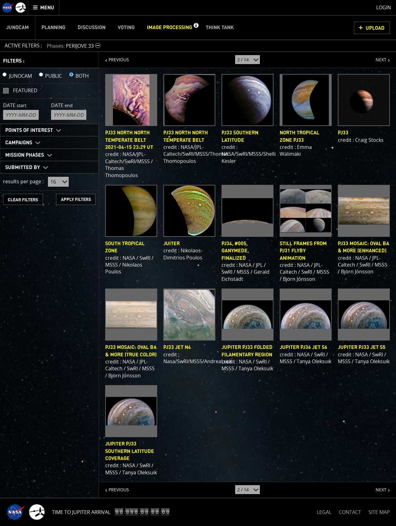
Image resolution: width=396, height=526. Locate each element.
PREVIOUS (114, 57)
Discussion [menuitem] (91, 27)
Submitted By (22, 167)
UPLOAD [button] (375, 28)
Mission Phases (24, 155)
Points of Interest (29, 130)
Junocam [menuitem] (17, 27)
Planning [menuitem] (53, 27)
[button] (196, 27)
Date (14, 105)
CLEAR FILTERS (23, 200)
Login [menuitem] (383, 7)
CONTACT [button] (350, 512)
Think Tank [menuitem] (220, 27)
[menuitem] (43, 7)
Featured (25, 90)
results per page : (23, 181)
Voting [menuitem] (126, 27)
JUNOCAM (20, 75)
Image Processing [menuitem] (169, 27)
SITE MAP (379, 512)
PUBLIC (53, 75)
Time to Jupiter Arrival (81, 512)
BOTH (82, 75)
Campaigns (18, 142)
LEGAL (324, 510)
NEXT (377, 57)
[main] (198, 263)
